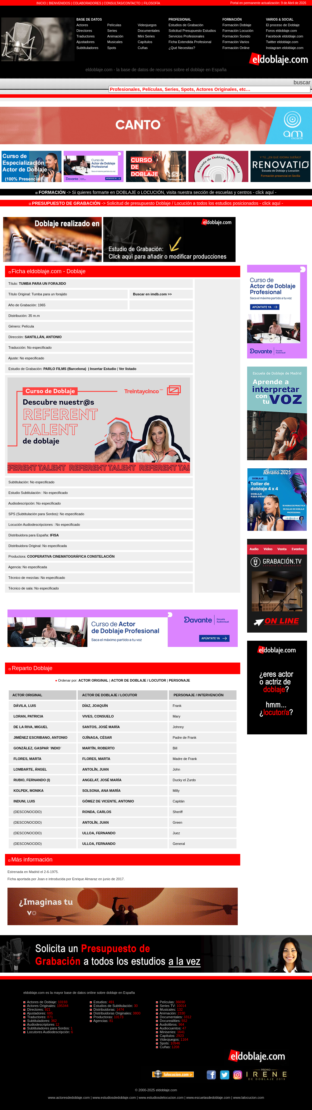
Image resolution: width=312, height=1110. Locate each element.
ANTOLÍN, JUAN (95, 769)
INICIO (42, 3)
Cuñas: (164, 1047)
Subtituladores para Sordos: (47, 1028)
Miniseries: (166, 1032)
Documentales (148, 30)
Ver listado (127, 369)
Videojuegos (147, 25)
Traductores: (35, 1017)
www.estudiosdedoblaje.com (114, 1097)
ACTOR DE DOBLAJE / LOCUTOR (139, 680)
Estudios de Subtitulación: (112, 1006)
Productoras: (102, 1017)
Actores (82, 25)
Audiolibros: (167, 1024)
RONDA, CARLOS (96, 812)
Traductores (85, 36)
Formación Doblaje (236, 25)
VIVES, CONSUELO (98, 716)
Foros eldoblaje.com (281, 30)
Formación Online (236, 48)
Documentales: (170, 1017)
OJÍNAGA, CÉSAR (97, 737)
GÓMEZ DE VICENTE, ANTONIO (108, 801)
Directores (84, 30)
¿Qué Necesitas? (181, 48)
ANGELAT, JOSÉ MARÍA (102, 780)
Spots (111, 48)
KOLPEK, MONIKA (28, 790)
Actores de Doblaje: (40, 1002)
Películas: (166, 1002)
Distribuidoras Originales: (111, 1013)
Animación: (167, 1013)
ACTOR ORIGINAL (93, 680)
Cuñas (143, 48)
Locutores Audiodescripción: (47, 1032)
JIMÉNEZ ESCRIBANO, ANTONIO (40, 737)
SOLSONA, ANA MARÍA (101, 790)
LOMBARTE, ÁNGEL (30, 769)
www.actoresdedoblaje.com (69, 1097)
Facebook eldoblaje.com (284, 36)
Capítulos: (166, 1036)
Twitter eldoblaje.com (282, 42)
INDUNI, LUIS (24, 801)
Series (112, 30)
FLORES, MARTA (27, 759)
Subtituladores (87, 48)
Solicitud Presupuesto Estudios (192, 30)
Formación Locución (237, 30)
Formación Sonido (236, 36)
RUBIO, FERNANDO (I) (31, 780)
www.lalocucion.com (248, 1097)
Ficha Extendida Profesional (189, 42)
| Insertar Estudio (102, 369)
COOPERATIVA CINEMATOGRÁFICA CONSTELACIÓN (71, 556)
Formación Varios (235, 42)
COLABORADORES (87, 3)
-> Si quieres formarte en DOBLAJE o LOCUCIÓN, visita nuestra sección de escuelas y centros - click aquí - (156, 192)
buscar (302, 82)
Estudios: (99, 1002)
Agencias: (100, 1021)
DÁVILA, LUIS (24, 706)
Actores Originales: (40, 1006)
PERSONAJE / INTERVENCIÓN (199, 695)
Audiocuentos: (169, 1028)
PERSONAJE (179, 680)
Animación (115, 36)
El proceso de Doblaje (283, 25)
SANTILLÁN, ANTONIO (43, 337)
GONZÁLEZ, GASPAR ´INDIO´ (37, 748)
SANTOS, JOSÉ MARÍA (101, 727)
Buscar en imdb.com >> (152, 294)
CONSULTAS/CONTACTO (122, 3)
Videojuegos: (168, 1039)
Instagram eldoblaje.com (285, 48)
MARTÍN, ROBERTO (98, 748)
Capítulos (145, 42)
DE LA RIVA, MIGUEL (30, 727)
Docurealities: (169, 1021)
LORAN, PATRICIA (28, 716)
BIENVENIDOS (60, 3)
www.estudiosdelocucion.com (161, 1097)
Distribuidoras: (103, 1009)
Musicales (115, 42)
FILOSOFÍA (152, 3)
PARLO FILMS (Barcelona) (64, 369)
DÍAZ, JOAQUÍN (95, 706)
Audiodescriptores (39, 1024)
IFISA (54, 535)
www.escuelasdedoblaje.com (208, 1097)
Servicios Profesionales (186, 36)
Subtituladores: (37, 1021)
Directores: (34, 1009)
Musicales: (166, 1009)
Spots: (163, 1043)
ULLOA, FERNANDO (98, 833)
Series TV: (166, 1006)
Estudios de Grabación (185, 25)
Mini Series (146, 36)
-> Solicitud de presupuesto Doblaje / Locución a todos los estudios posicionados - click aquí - (156, 203)
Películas (114, 25)
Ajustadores (85, 42)
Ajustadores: (35, 1013)
